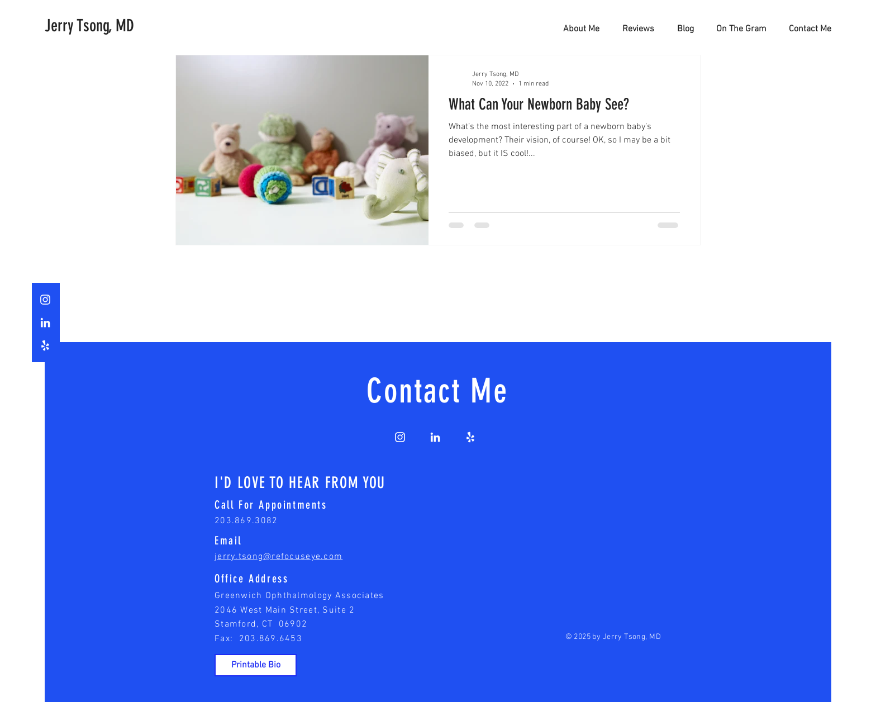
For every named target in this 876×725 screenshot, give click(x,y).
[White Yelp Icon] (45, 345)
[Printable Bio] (256, 665)
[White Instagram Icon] (45, 299)
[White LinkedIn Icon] (45, 322)
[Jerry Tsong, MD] (91, 25)
